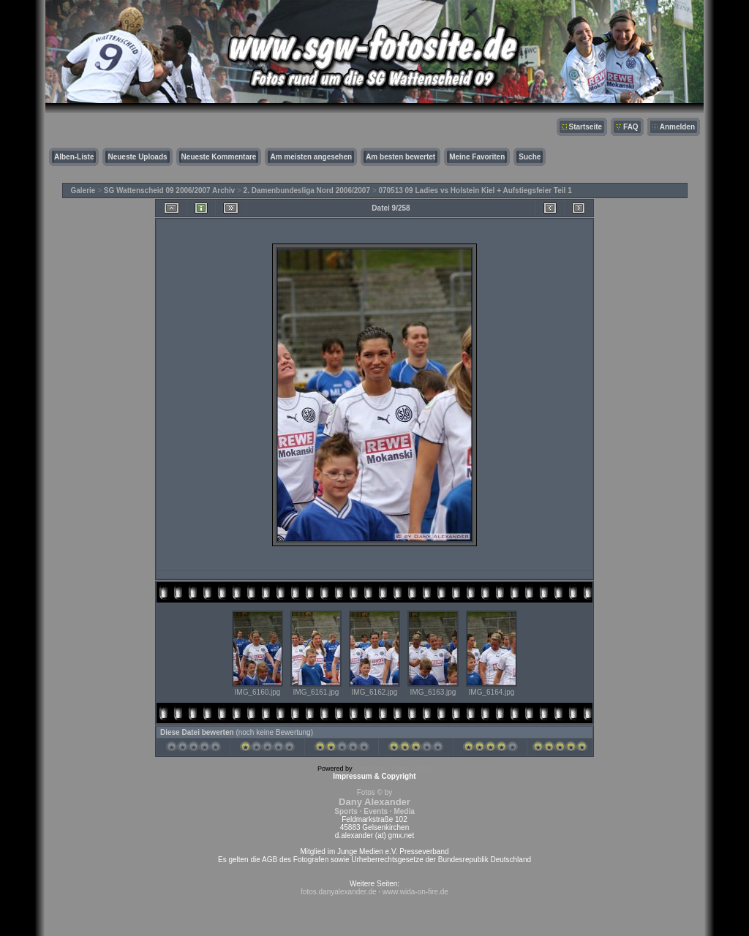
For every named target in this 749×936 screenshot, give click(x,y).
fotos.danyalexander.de (338, 892)
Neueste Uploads (137, 157)
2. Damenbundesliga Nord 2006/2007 (307, 190)
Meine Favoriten (477, 157)
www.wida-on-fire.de (415, 892)
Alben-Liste (74, 157)
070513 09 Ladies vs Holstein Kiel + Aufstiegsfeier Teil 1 (474, 190)
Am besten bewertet (400, 157)
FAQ (631, 127)
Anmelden (677, 127)
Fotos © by (374, 801)
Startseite (586, 127)
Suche (530, 157)
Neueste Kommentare (219, 157)
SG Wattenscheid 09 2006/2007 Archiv (169, 190)
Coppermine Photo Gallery (393, 768)
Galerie (83, 190)
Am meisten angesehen (311, 157)
